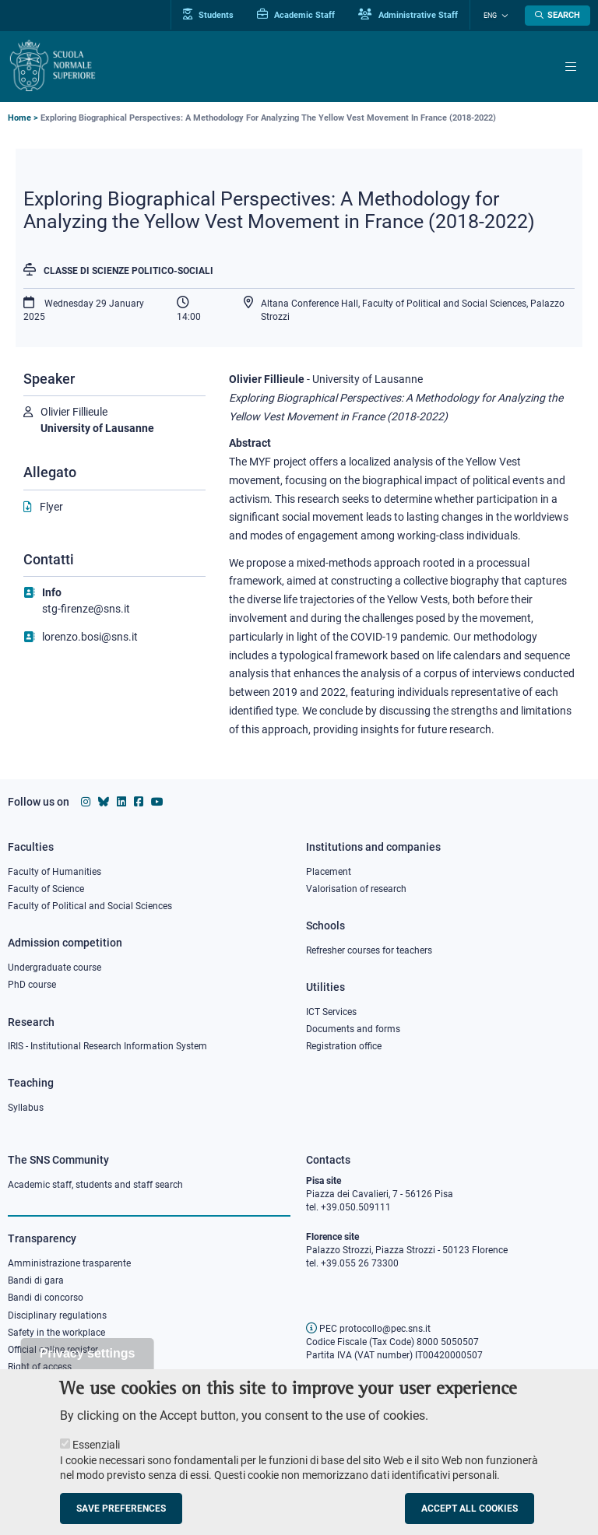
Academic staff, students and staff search (95, 1184)
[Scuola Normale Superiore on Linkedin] (121, 802)
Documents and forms (353, 1029)
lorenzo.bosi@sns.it (90, 637)
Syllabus (26, 1107)
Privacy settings (87, 1358)
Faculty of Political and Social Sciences (90, 906)
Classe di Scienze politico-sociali (128, 270)
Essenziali (96, 1449)
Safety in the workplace (56, 1332)
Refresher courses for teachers (369, 950)
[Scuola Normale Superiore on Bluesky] (103, 802)
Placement (328, 871)
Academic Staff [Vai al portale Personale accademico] (299, 14)
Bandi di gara (36, 1280)
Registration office (344, 1046)
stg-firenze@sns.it (86, 608)
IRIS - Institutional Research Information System (107, 1046)
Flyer (51, 507)
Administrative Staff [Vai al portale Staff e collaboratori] (411, 14)
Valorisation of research (356, 888)
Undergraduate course (54, 967)
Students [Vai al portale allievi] (211, 14)
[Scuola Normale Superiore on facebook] (138, 802)
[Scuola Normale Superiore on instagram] (85, 802)
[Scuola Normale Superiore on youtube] (157, 802)
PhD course (32, 984)
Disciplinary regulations (57, 1315)
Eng (491, 15)
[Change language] (503, 15)
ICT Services (331, 1011)
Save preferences (121, 1513)
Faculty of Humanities (54, 871)
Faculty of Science (46, 888)
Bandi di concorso (45, 1297)
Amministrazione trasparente (69, 1263)
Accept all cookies (469, 1513)
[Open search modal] (557, 15)
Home (19, 118)
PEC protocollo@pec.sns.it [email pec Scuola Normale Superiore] (368, 1328)
